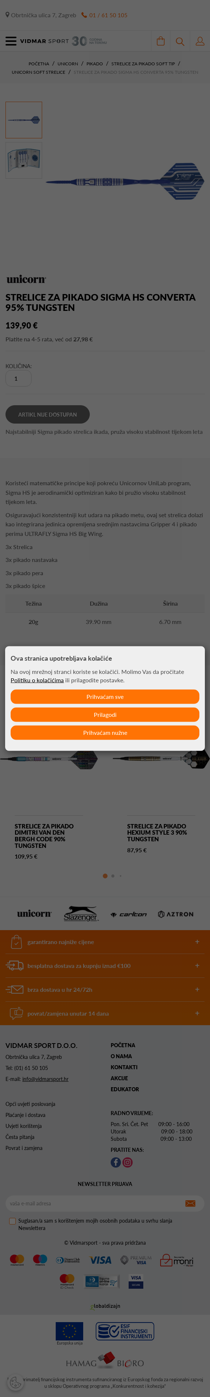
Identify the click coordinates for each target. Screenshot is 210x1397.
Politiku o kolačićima (37, 679)
